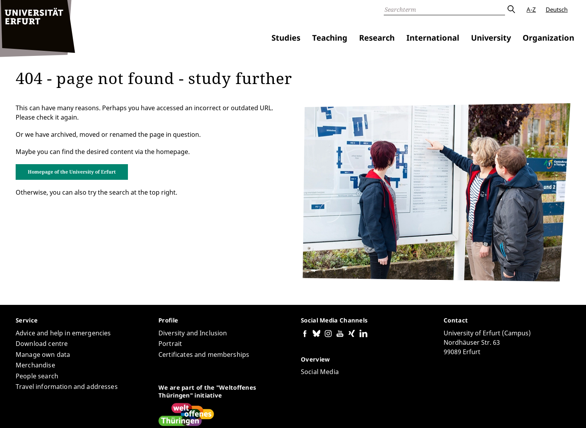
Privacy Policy (496, 412)
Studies (285, 37)
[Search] (444, 9)
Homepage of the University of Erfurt (72, 162)
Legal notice (535, 412)
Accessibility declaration (441, 412)
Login (562, 412)
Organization (548, 37)
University (491, 37)
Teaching (329, 37)
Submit (511, 9)
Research (377, 37)
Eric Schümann (108, 399)
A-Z (531, 9)
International (432, 37)
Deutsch (557, 9)
